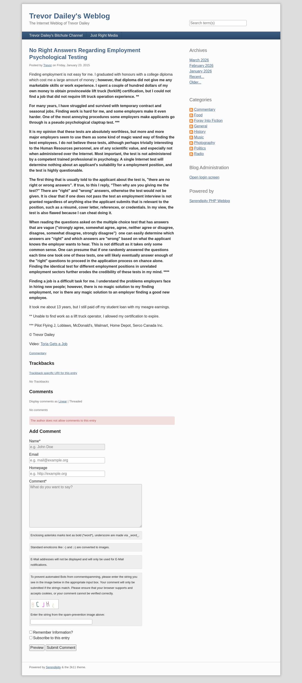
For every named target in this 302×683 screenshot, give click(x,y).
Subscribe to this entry (51, 638)
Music (199, 137)
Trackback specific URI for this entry (53, 373)
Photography (204, 143)
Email (34, 454)
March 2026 (199, 60)
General (200, 126)
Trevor (47, 65)
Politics (200, 148)
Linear (63, 401)
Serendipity (53, 667)
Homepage (38, 468)
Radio (199, 154)
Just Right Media (104, 35)
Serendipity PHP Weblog (209, 201)
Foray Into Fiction (208, 121)
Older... (195, 82)
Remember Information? (53, 632)
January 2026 (200, 71)
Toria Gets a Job (54, 344)
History (200, 132)
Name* (35, 441)
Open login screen (204, 177)
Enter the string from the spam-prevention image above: (67, 614)
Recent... (196, 77)
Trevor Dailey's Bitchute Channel (56, 35)
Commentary (37, 353)
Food (198, 115)
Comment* (38, 481)
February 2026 (201, 66)
